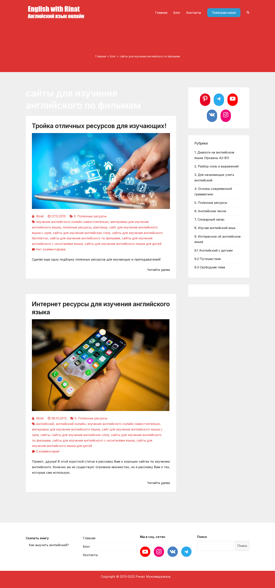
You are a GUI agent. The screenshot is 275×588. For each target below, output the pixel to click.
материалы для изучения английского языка (66, 429)
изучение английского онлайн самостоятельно (72, 222)
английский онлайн (71, 424)
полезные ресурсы (77, 227)
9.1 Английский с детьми (213, 250)
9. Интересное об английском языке (217, 239)
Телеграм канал (224, 13)
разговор (100, 227)
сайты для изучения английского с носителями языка (93, 440)
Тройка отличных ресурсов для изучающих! (99, 126)
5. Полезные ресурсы (90, 216)
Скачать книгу (37, 538)
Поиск (202, 537)
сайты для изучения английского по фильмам (85, 238)
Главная (161, 13)
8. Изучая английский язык (214, 228)
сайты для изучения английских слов (81, 233)
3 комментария (47, 451)
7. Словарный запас (209, 219)
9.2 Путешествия (207, 259)
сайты (45, 435)
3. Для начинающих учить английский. (214, 177)
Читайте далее (158, 270)
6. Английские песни (210, 211)
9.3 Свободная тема (209, 267)
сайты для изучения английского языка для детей (123, 244)
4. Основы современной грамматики (213, 191)
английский (45, 424)
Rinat (40, 216)
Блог (176, 13)
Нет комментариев (51, 249)
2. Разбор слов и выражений (216, 166)
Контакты (193, 13)
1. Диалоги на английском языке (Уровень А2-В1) (214, 155)
